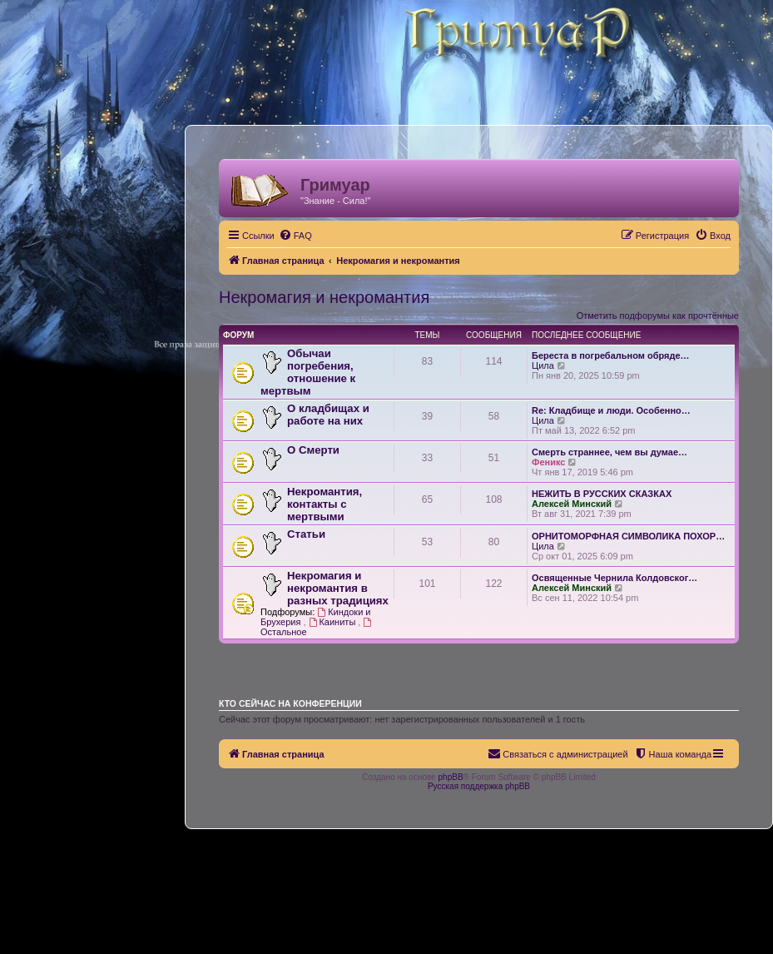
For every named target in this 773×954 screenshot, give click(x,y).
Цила (543, 365)
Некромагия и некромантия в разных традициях (338, 588)
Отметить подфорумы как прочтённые (658, 315)
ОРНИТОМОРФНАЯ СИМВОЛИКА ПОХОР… (628, 536)
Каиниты (334, 622)
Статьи (306, 534)
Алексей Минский (572, 504)
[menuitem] (295, 236)
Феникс (548, 462)
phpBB (451, 777)
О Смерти (313, 450)
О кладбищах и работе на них (328, 414)
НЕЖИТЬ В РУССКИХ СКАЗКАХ (601, 494)
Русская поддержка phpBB (479, 786)
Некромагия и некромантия (324, 297)
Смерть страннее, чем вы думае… (609, 452)
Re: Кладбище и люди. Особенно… (611, 410)
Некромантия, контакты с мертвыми (324, 504)
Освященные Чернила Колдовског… (614, 578)
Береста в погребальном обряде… (611, 355)
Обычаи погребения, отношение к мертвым (307, 372)
